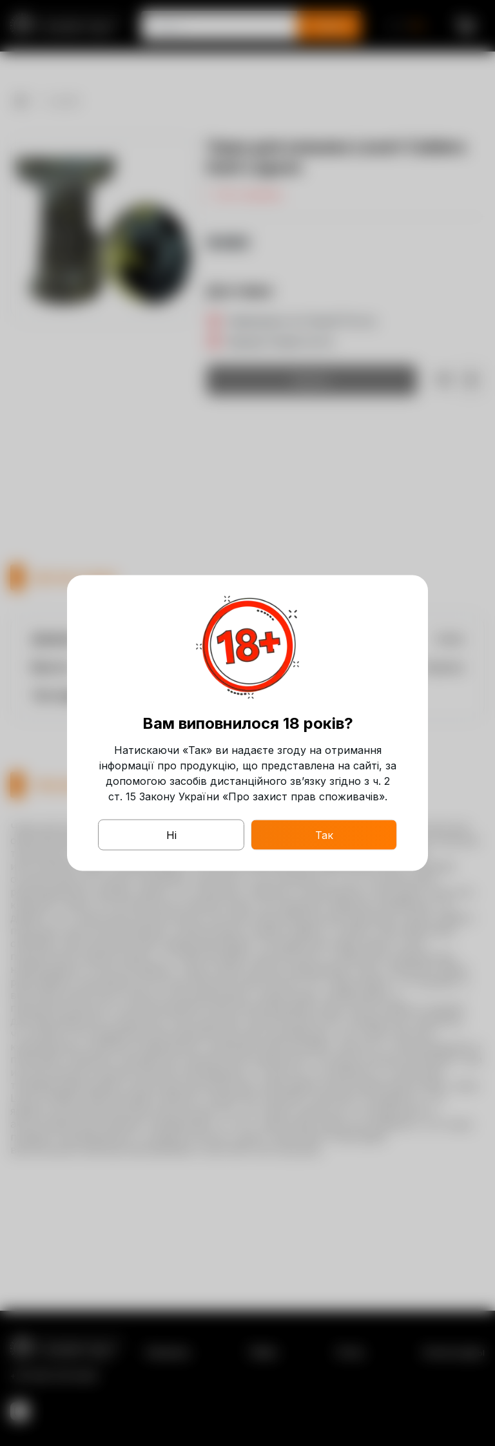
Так (324, 835)
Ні (171, 835)
